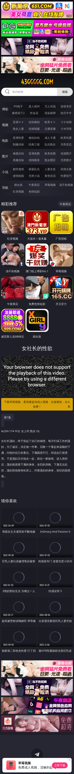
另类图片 (66, 160)
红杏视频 (18, 191)
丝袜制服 (34, 129)
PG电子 (18, 106)
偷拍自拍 (34, 138)
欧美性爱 (66, 138)
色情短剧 (34, 191)
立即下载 (59, 765)
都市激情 (18, 169)
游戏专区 (66, 106)
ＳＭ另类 (66, 129)
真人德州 (34, 106)
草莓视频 (50, 185)
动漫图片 (66, 153)
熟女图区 (50, 160)
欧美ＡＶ (50, 122)
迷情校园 (18, 176)
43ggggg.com (37, 82)
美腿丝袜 (18, 160)
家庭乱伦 (34, 169)
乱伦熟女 (50, 144)
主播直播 (50, 129)
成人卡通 (50, 138)
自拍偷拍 (34, 122)
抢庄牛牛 (66, 113)
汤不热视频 (66, 185)
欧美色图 (50, 153)
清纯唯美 (34, 160)
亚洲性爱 (18, 138)
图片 (5, 156)
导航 (5, 187)
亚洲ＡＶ (18, 122)
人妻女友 (50, 169)
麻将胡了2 (18, 113)
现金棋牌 (50, 113)
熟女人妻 (18, 129)
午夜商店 (34, 185)
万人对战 (50, 106)
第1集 (7, 417)
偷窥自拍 (18, 153)
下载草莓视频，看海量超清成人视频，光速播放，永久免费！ (37, 404)
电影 (5, 140)
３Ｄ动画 (66, 122)
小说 (5, 172)
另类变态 (66, 144)
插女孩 (18, 185)
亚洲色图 (34, 153)
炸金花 (34, 113)
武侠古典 (66, 169)
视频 (5, 125)
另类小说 (34, 176)
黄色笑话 (50, 176)
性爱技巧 (66, 176)
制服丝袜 (18, 144)
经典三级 (34, 144)
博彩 (5, 109)
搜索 (65, 92)
